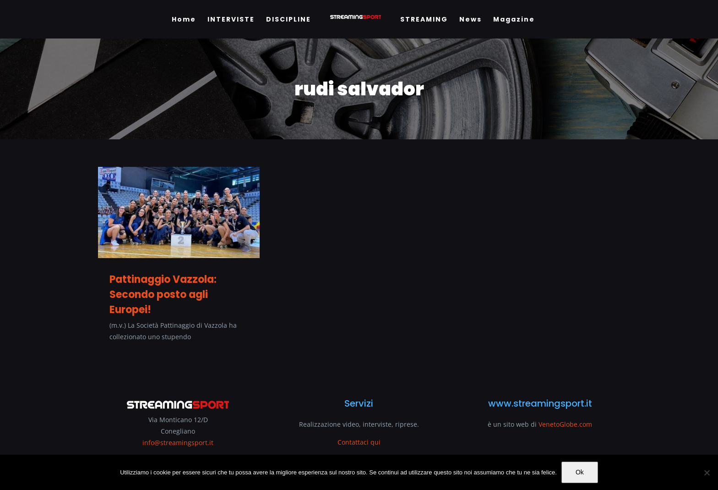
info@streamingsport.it (177, 442)
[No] (706, 472)
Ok (580, 472)
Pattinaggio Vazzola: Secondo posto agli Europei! (163, 294)
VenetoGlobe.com (565, 424)
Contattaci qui (359, 442)
